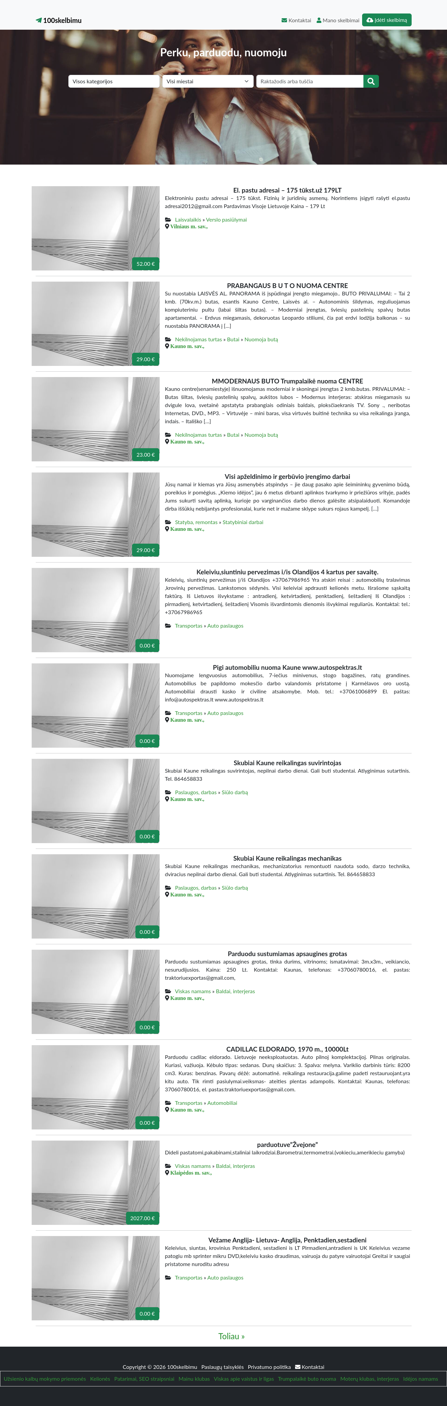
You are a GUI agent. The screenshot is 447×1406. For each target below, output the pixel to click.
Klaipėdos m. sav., (191, 1172)
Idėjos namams (420, 1378)
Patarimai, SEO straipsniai (144, 1378)
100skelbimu (59, 20)
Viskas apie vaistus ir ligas (244, 1378)
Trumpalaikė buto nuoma (307, 1378)
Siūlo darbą (235, 792)
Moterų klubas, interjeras (369, 1378)
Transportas (188, 625)
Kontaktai (296, 20)
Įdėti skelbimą (386, 20)
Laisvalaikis (188, 219)
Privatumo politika (270, 1367)
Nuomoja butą (261, 339)
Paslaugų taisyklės (223, 1367)
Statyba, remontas (196, 522)
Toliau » (231, 1336)
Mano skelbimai (338, 20)
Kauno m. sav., (187, 346)
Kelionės (100, 1378)
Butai (233, 339)
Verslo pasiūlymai (226, 219)
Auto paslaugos (225, 625)
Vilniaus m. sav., (189, 226)
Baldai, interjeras (235, 991)
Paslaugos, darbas (196, 792)
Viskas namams (193, 991)
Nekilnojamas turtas (198, 339)
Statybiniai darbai (243, 522)
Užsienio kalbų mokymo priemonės (45, 1378)
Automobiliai (222, 1102)
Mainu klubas (194, 1378)
